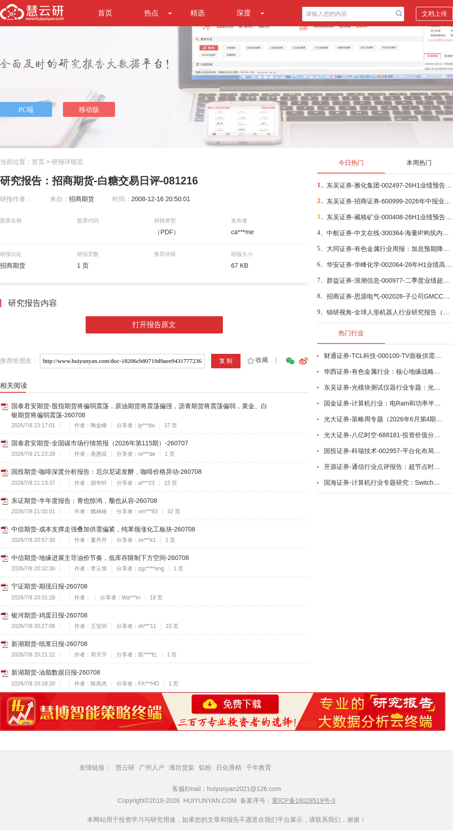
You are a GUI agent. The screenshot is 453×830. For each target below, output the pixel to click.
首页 (105, 13)
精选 (197, 13)
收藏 (257, 359)
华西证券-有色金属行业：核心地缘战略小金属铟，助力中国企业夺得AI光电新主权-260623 (383, 371)
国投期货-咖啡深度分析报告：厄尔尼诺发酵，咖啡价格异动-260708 (106, 471)
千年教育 (258, 767)
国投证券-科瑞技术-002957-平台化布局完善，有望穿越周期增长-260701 (383, 450)
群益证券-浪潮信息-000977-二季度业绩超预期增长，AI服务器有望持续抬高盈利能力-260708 (389, 280)
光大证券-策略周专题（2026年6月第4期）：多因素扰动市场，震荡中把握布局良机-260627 (383, 419)
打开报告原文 (154, 324)
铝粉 (205, 767)
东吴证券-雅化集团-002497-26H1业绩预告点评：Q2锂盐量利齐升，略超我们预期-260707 (389, 185)
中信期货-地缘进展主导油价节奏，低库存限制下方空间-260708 (100, 557)
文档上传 (434, 13)
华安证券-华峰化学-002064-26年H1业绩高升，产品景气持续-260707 (389, 264)
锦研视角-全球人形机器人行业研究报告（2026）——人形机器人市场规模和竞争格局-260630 (389, 312)
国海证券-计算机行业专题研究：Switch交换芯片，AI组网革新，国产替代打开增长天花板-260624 (383, 482)
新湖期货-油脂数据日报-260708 (55, 672)
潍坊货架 (181, 767)
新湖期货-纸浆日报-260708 (49, 643)
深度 (243, 13)
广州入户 (151, 767)
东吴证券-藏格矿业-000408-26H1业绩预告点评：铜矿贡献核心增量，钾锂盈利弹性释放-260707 (389, 217)
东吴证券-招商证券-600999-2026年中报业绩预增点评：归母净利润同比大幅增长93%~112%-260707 (389, 201)
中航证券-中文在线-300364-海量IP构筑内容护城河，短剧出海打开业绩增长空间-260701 (389, 232)
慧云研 (125, 767)
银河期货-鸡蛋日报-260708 (49, 615)
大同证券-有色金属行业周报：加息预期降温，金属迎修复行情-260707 (389, 248)
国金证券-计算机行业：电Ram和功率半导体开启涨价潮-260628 (383, 403)
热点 (151, 13)
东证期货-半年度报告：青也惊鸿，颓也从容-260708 (84, 500)
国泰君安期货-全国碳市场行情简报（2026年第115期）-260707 (99, 443)
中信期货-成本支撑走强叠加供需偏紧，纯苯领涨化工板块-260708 (103, 529)
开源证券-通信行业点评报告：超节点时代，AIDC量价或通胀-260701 (383, 466)
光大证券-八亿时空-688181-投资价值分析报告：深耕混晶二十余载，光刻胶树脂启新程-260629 (383, 435)
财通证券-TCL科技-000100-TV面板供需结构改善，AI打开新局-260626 (383, 355)
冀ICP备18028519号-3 (303, 800)
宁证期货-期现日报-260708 (49, 586)
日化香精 (228, 767)
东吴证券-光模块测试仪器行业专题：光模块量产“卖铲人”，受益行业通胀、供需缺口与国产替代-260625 (383, 387)
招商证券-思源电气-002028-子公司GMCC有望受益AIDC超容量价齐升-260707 (389, 296)
